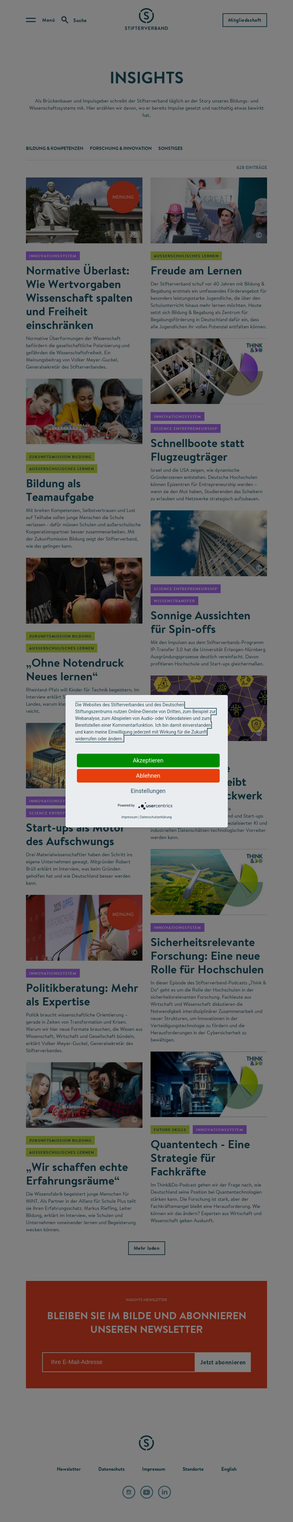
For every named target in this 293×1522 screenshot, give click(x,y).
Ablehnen (148, 775)
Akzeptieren (148, 760)
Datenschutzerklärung (156, 817)
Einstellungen (148, 790)
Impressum (129, 817)
